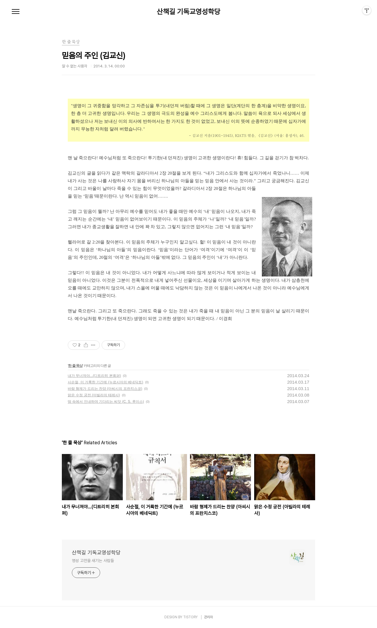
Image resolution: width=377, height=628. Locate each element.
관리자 (208, 617)
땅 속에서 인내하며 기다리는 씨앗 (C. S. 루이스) (106, 402)
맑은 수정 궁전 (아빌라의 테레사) (94, 395)
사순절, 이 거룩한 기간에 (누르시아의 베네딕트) (105, 382)
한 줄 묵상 (75, 366)
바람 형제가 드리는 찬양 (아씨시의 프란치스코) (105, 389)
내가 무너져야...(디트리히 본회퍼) (94, 376)
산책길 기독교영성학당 (188, 11)
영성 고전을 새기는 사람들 (93, 560)
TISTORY (190, 617)
